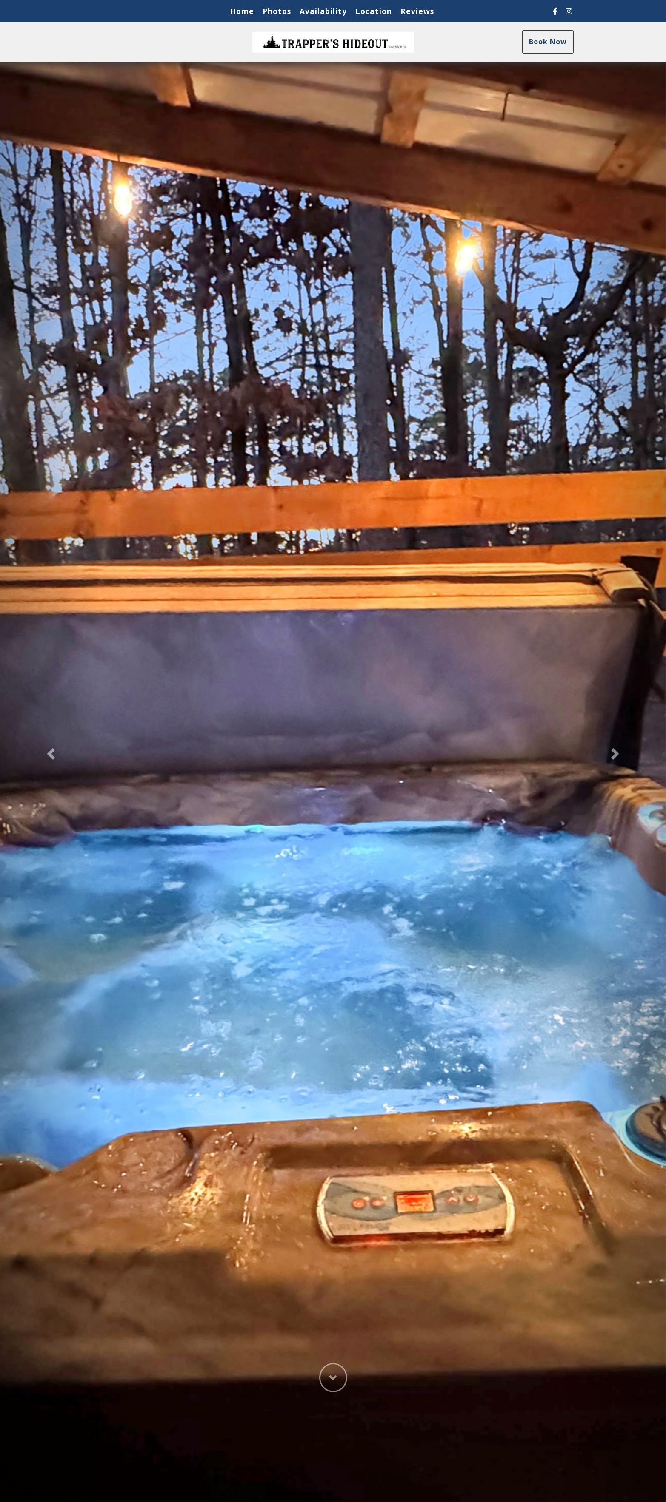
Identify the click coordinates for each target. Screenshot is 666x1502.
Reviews (417, 11)
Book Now (548, 41)
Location (373, 11)
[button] (50, 751)
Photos (277, 11)
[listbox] (333, 751)
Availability (323, 11)
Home (242, 11)
